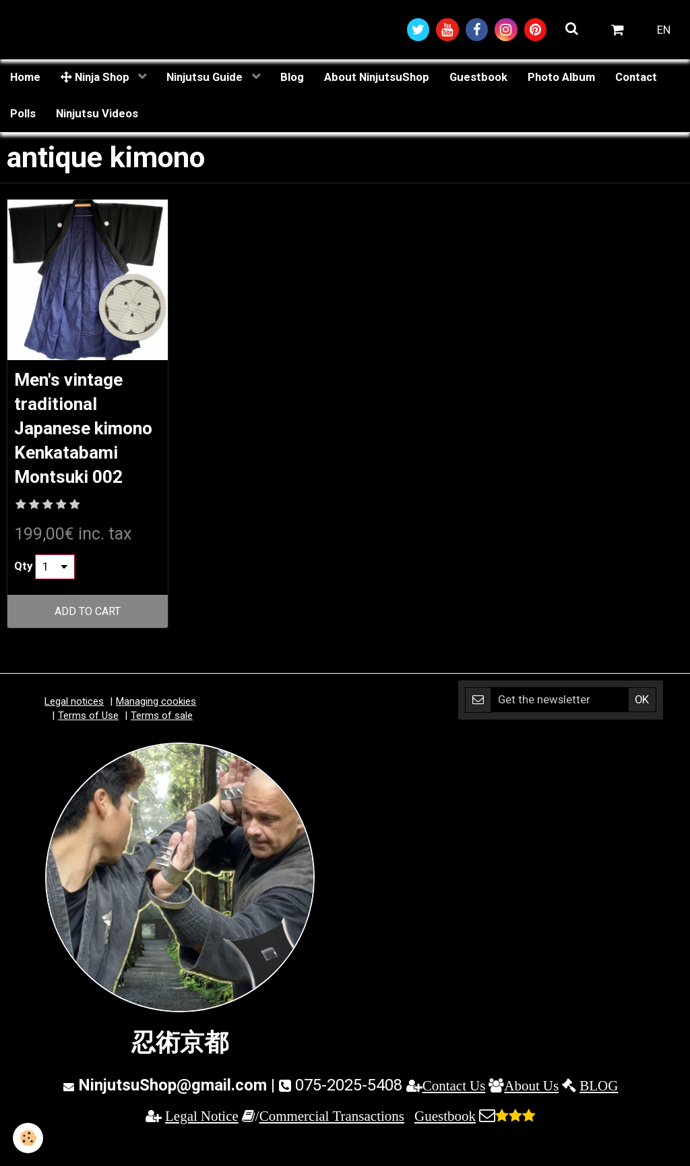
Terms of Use (88, 748)
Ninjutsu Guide (205, 79)
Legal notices (74, 733)
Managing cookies (156, 733)
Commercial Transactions (331, 1148)
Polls (23, 115)
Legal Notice (202, 1148)
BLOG (598, 1117)
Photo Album (561, 79)
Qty (23, 598)
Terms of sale (162, 748)
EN (663, 30)
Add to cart (88, 643)
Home (25, 79)
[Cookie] (28, 1138)
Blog (292, 79)
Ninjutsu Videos (97, 115)
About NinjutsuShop (376, 79)
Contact (636, 79)
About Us (531, 1117)
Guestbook (478, 79)
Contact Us (454, 1117)
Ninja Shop (96, 79)
